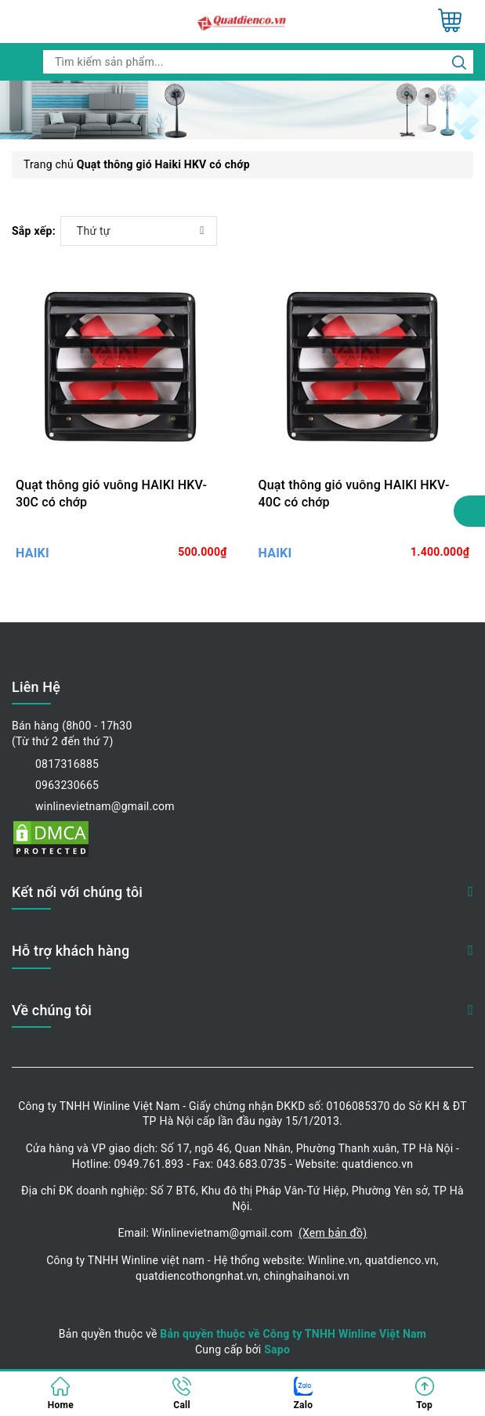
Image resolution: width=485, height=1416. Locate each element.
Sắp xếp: (34, 231)
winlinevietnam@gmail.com (105, 806)
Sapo (277, 1349)
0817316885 (67, 764)
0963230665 (67, 785)
